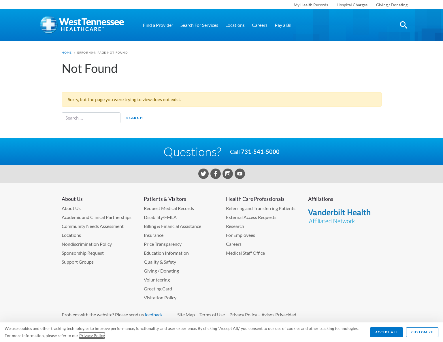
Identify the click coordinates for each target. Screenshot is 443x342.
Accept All (386, 332)
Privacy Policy (92, 335)
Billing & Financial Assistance (172, 226)
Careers (259, 25)
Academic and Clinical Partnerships (96, 217)
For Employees (240, 235)
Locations (235, 25)
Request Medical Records (169, 208)
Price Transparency (163, 244)
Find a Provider (158, 25)
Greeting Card (158, 288)
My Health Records (311, 4)
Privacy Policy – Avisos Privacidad (262, 314)
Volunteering (157, 279)
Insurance (153, 235)
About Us (71, 208)
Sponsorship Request (83, 253)
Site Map (186, 314)
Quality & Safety (160, 261)
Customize (422, 332)
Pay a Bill (284, 25)
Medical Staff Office (245, 253)
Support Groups (78, 261)
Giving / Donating (392, 4)
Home (67, 52)
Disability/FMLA (160, 217)
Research (235, 226)
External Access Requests (251, 217)
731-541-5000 (260, 151)
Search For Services (199, 25)
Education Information (166, 253)
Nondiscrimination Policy (87, 244)
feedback (154, 314)
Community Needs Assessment (93, 226)
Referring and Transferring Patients (260, 208)
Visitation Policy (160, 297)
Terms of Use (212, 314)
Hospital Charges (352, 4)
